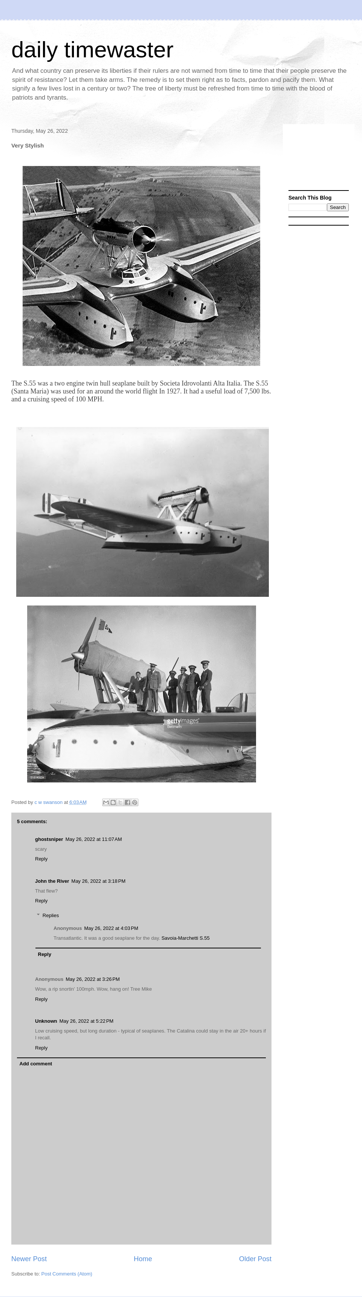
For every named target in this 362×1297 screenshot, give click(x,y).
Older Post (255, 1259)
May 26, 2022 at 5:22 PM (87, 1021)
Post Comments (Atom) (66, 1274)
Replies (51, 915)
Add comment (36, 1063)
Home (143, 1259)
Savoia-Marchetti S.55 (185, 938)
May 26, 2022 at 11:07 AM (93, 839)
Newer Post (29, 1259)
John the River (52, 881)
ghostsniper (49, 839)
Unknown (46, 1021)
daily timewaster (92, 49)
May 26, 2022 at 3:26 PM (93, 979)
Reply (41, 859)
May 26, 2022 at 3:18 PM (98, 881)
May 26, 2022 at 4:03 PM (111, 928)
